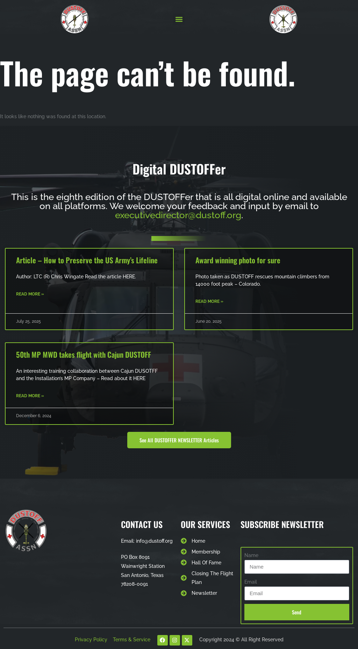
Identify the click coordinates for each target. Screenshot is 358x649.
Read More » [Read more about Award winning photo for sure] (209, 301)
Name (251, 555)
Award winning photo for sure (237, 260)
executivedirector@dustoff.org (178, 215)
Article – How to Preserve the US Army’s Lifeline (87, 260)
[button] (179, 19)
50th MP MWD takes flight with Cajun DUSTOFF (83, 354)
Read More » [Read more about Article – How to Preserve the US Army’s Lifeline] (30, 294)
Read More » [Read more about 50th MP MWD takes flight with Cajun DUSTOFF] (30, 395)
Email (250, 582)
